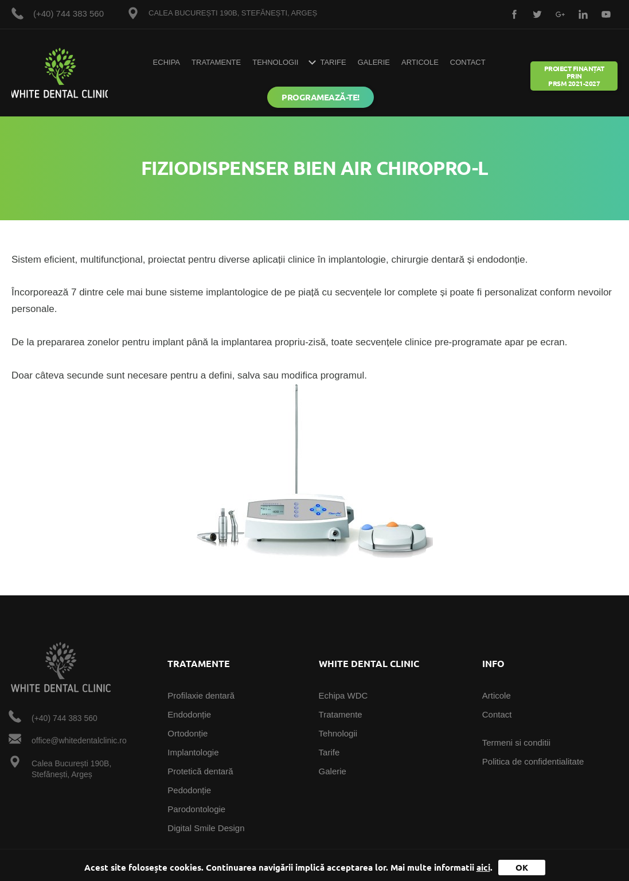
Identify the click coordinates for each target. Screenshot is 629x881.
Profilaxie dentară (201, 695)
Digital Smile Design (205, 828)
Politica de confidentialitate (533, 761)
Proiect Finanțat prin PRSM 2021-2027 (574, 76)
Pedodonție (189, 790)
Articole (420, 62)
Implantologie (192, 752)
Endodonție (189, 714)
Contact (468, 62)
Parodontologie (196, 809)
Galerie (374, 62)
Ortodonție (187, 733)
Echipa (166, 62)
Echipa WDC (343, 695)
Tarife (329, 752)
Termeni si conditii (516, 742)
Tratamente (216, 62)
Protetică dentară (200, 771)
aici (483, 867)
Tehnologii (275, 62)
